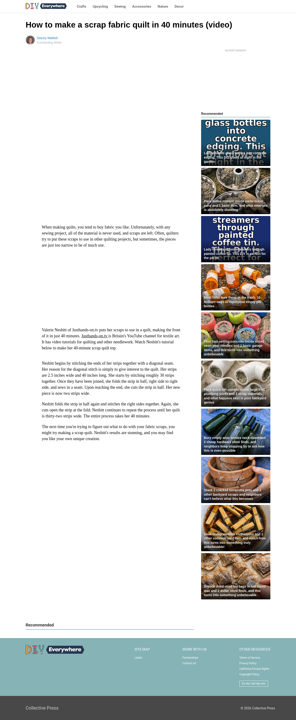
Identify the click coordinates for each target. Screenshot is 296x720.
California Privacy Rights (254, 668)
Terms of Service (249, 657)
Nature (163, 6)
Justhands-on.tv (95, 336)
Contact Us (189, 663)
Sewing (120, 6)
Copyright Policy (249, 674)
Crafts (81, 6)
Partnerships (190, 657)
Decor (179, 6)
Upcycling (100, 6)
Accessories (141, 6)
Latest (138, 657)
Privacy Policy (248, 663)
